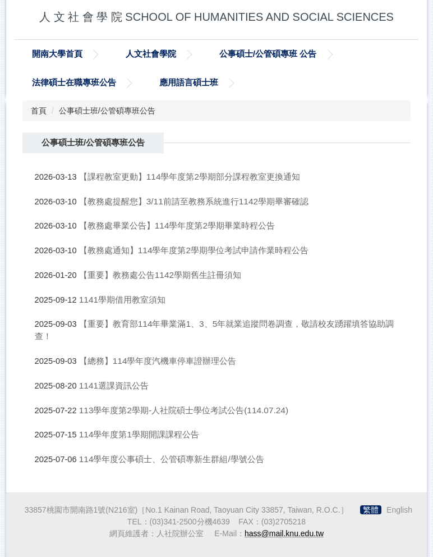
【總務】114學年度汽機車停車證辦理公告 (158, 361)
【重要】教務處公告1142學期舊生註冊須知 (160, 275)
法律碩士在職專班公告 (74, 82)
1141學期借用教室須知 (122, 299)
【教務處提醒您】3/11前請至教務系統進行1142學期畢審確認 (193, 201)
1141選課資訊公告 (114, 385)
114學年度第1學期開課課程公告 (139, 434)
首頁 (39, 110)
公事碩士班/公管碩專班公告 (107, 110)
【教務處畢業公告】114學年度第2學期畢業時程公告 (177, 225)
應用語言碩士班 (188, 82)
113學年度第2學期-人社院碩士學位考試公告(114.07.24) (183, 410)
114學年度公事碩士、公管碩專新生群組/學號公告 (171, 459)
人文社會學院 (151, 53)
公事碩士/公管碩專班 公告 (268, 53)
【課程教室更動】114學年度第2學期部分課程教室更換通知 (189, 176)
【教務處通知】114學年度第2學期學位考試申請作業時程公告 (193, 250)
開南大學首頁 (57, 53)
